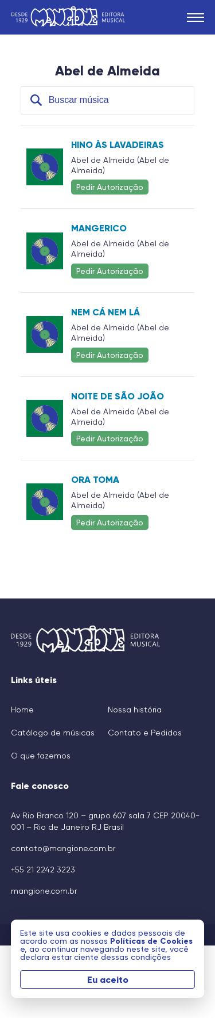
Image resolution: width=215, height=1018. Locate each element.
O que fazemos (41, 755)
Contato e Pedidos (145, 732)
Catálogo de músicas (53, 732)
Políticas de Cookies (151, 941)
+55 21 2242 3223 (43, 869)
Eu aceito (107, 979)
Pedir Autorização (109, 187)
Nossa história (135, 709)
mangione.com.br (44, 890)
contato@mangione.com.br (63, 848)
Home (22, 709)
